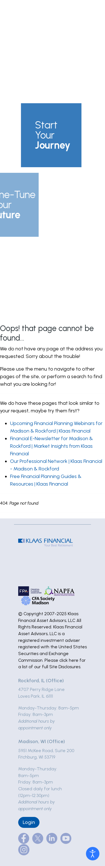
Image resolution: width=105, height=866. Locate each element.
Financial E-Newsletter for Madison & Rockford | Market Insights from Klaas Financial (51, 446)
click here (68, 660)
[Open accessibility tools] (92, 853)
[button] (46, 135)
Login (29, 822)
